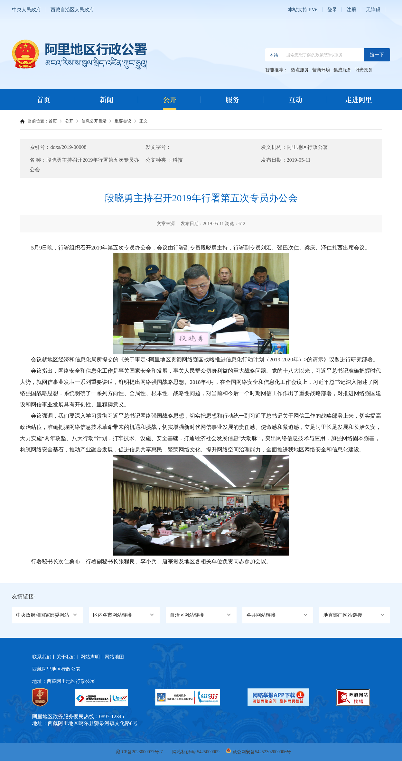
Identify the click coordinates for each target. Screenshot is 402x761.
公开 (169, 99)
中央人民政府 (26, 9)
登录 (332, 9)
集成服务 (342, 70)
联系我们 (41, 656)
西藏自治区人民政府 (72, 9)
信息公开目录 (94, 121)
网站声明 (90, 656)
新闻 (106, 99)
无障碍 (373, 9)
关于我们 (66, 656)
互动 (295, 99)
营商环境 (321, 70)
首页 (43, 99)
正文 (143, 121)
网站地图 (114, 656)
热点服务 (300, 70)
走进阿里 (358, 99)
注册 (351, 9)
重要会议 (123, 121)
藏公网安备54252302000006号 (261, 751)
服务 (232, 99)
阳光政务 (364, 70)
